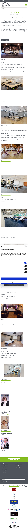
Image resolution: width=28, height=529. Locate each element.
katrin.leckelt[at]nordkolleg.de (6, 414)
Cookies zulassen (14, 278)
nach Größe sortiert (5, 40)
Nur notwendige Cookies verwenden (14, 282)
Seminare (4, 465)
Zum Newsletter (14, 459)
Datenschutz (18, 467)
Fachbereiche (4, 467)
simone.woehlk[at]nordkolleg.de (6, 435)
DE (8, 1)
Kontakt (18, 465)
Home (18, 463)
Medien (4, 474)
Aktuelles (4, 463)
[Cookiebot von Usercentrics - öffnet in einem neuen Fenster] (22, 246)
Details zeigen (22, 275)
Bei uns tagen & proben (4, 470)
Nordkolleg (4, 472)
